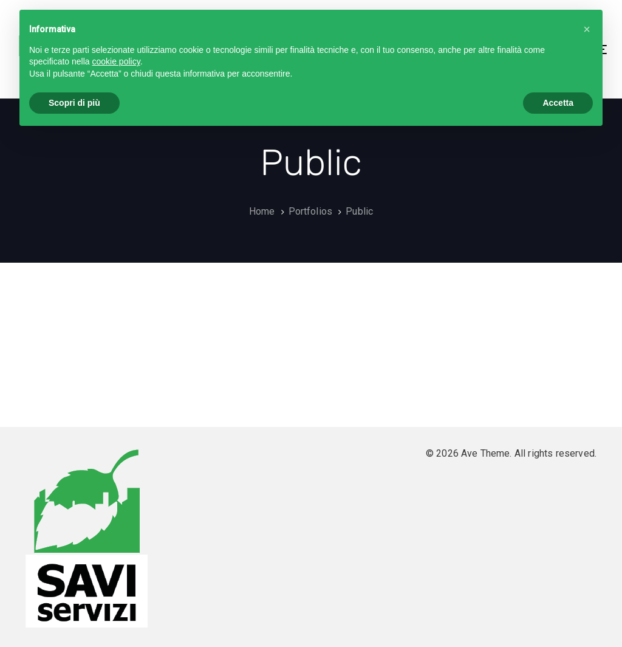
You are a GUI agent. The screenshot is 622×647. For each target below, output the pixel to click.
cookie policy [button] (116, 61)
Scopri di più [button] (74, 103)
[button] (586, 29)
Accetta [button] (557, 103)
